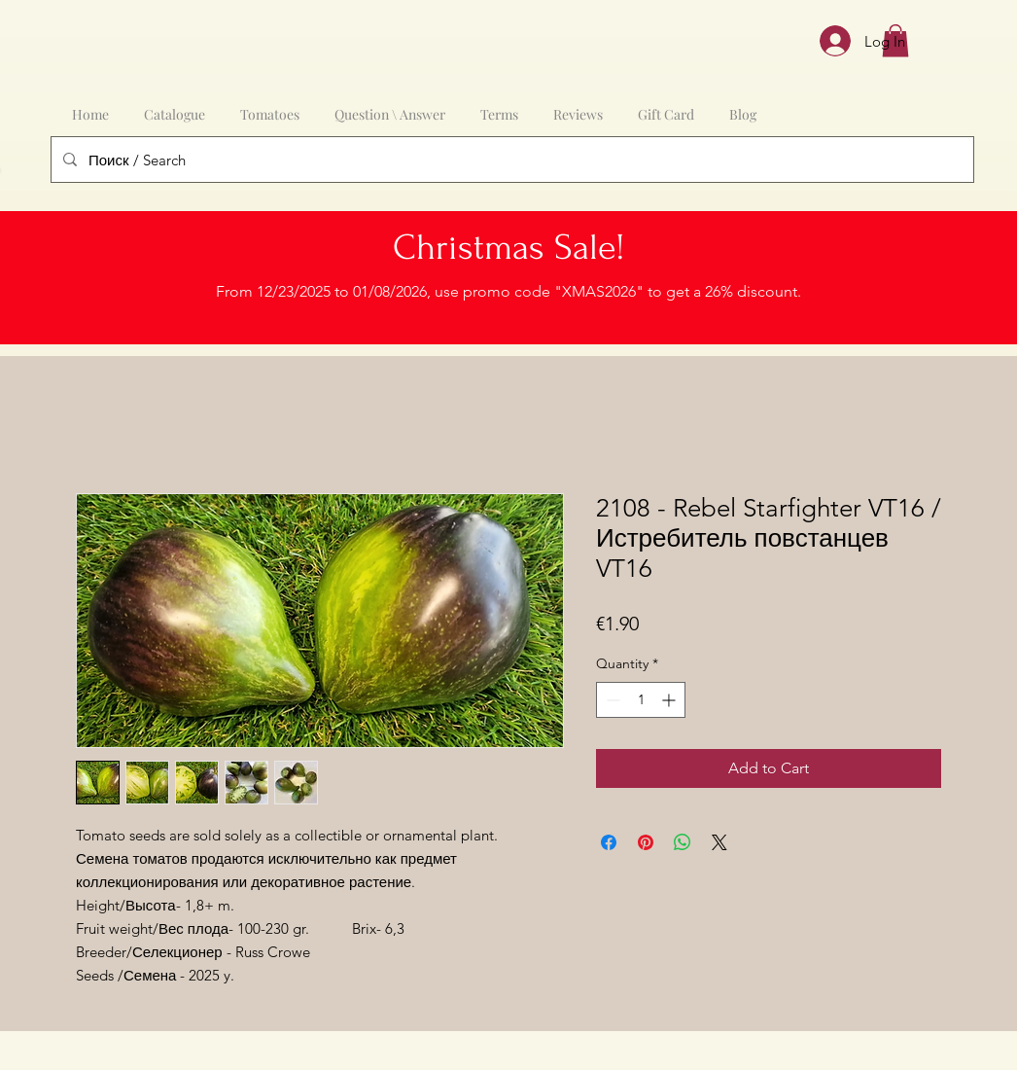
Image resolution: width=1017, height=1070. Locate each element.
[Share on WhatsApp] (682, 842)
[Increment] (670, 700)
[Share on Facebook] (608, 842)
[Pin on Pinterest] (645, 842)
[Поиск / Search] (510, 159)
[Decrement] (611, 700)
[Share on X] (719, 842)
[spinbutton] (640, 700)
